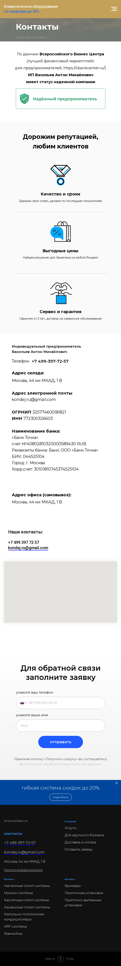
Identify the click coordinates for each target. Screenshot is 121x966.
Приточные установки (84, 893)
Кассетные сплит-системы (26, 900)
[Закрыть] (116, 783)
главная (23, 37)
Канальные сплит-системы (27, 907)
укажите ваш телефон (34, 692)
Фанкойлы (13, 934)
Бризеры (73, 886)
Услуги (70, 828)
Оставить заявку (79, 849)
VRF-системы (15, 926)
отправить (60, 742)
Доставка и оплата (80, 842)
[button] (60, 797)
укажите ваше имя (32, 715)
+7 (11, 542)
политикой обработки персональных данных (62, 764)
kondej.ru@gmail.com (34, 399)
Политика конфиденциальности (23, 869)
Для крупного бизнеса (84, 835)
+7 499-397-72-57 (50, 361)
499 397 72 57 (26, 542)
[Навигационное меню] (114, 9)
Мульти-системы (18, 893)
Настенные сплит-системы (27, 886)
